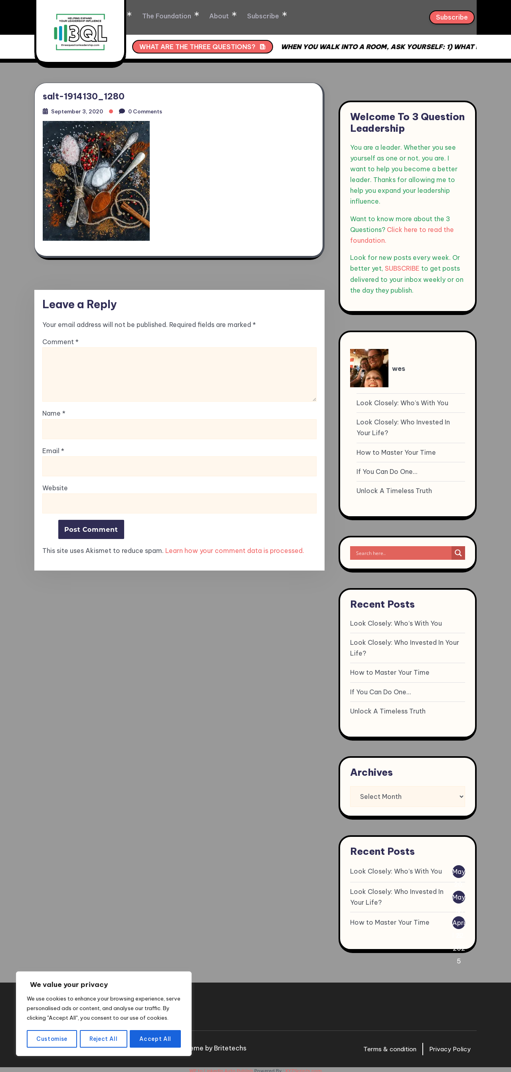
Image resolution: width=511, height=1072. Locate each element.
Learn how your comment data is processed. (234, 551)
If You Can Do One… (387, 469)
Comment (60, 342)
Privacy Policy (449, 1046)
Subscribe (285, 16)
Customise (52, 1038)
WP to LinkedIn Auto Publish (221, 1068)
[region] (104, 1009)
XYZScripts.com (303, 1068)
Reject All (104, 1038)
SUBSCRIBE (402, 265)
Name (53, 413)
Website (55, 487)
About (243, 16)
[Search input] (403, 550)
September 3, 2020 (80, 109)
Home (143, 16)
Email (53, 450)
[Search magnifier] (458, 550)
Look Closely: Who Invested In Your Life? (403, 424)
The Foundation (193, 16)
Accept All (156, 1038)
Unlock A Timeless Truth (394, 488)
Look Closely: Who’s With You (402, 400)
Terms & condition (385, 1046)
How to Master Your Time (396, 450)
